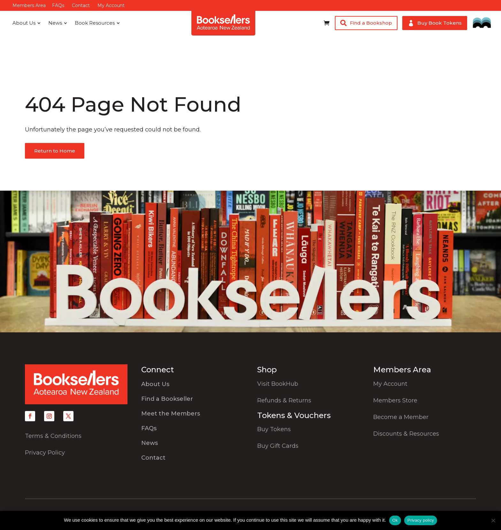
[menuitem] (26, 23)
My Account (111, 5)
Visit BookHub (277, 383)
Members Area (29, 5)
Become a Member (400, 417)
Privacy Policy (45, 452)
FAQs (58, 5)
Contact (81, 5)
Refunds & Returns (284, 400)
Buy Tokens (274, 429)
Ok (395, 520)
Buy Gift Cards (277, 445)
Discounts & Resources (406, 433)
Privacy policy (420, 520)
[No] (493, 520)
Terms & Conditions (53, 435)
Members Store (395, 400)
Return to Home (54, 151)
